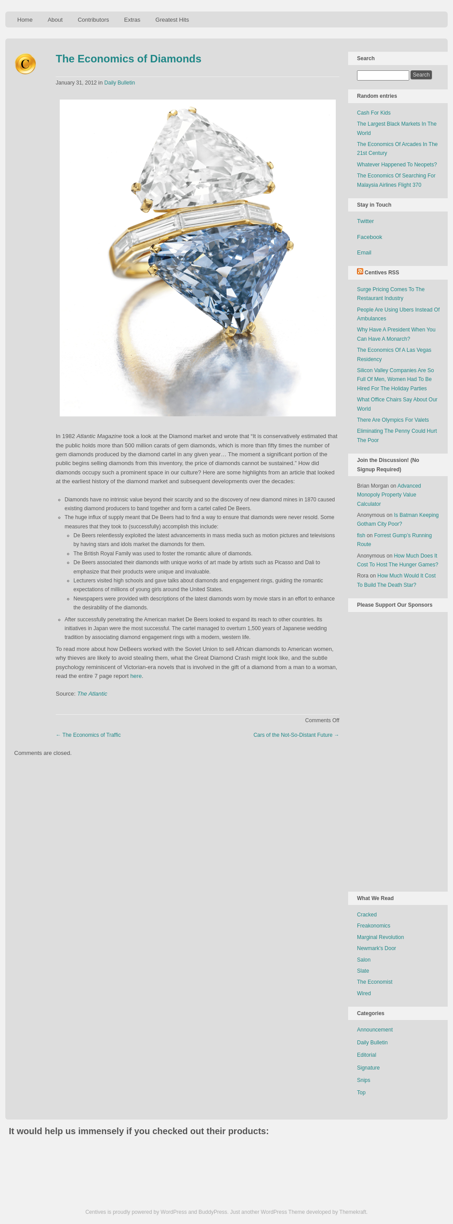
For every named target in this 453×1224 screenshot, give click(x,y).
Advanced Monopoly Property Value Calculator (389, 495)
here (136, 676)
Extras (132, 19)
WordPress (174, 1212)
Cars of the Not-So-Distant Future (296, 735)
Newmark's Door (376, 948)
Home (25, 19)
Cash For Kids (374, 113)
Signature (368, 1068)
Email (364, 252)
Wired (364, 993)
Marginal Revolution (380, 937)
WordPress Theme (283, 1212)
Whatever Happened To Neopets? (397, 165)
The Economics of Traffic (88, 735)
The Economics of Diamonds (128, 59)
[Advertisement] (392, 750)
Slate (363, 971)
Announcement (375, 1030)
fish (361, 535)
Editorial (366, 1055)
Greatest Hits (172, 19)
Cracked (367, 915)
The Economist (374, 982)
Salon (364, 960)
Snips (363, 1080)
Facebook (369, 237)
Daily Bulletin (119, 83)
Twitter (365, 221)
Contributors (93, 19)
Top (361, 1092)
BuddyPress (213, 1212)
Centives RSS (382, 272)
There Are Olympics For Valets (393, 420)
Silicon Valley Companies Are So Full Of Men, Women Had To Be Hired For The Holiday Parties (395, 379)
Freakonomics (373, 926)
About (55, 19)
